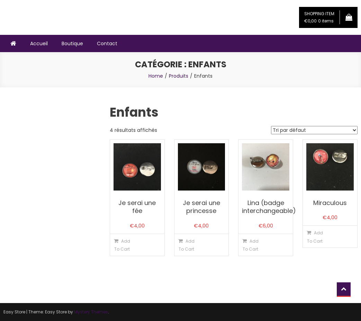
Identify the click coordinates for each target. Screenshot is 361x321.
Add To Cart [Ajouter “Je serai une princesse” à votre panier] (187, 245)
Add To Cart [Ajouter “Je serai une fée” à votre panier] (122, 245)
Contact (107, 43)
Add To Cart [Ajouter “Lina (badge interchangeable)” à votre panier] (251, 245)
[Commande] (314, 130)
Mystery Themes (91, 312)
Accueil (39, 43)
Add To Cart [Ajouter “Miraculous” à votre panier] (315, 237)
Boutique (72, 43)
